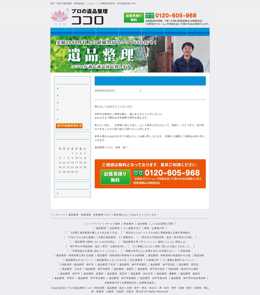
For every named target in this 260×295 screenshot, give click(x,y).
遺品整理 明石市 (117, 273)
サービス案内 (112, 223)
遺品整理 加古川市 (142, 273)
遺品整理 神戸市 (70, 273)
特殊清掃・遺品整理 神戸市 (78, 264)
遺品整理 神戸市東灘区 (122, 278)
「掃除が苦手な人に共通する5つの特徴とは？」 (150, 251)
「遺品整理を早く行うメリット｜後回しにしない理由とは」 (154, 241)
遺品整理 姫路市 (190, 273)
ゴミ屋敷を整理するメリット (178, 260)
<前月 (65, 176)
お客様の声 (152, 260)
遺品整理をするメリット (79, 260)
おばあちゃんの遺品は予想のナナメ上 (72, 96)
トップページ (62, 31)
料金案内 (129, 223)
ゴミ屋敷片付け (152, 31)
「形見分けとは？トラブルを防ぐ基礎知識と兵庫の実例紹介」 (158, 232)
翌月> (79, 176)
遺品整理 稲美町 (93, 273)
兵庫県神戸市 (111, 282)
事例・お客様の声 (154, 228)
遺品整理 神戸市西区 (97, 269)
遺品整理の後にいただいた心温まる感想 (72, 103)
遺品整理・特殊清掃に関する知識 (75, 255)
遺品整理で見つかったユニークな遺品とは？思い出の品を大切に (72, 112)
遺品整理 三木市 (107, 264)
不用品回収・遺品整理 (127, 90)
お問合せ (198, 31)
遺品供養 (199, 255)
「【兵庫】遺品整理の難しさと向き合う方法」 (93, 232)
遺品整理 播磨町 (167, 273)
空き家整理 (136, 260)
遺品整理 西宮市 (189, 264)
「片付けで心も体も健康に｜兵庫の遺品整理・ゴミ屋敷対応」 (101, 237)
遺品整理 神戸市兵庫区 (91, 278)
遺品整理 (85, 31)
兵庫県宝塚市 (146, 282)
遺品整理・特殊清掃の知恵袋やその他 (169, 255)
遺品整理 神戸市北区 (162, 264)
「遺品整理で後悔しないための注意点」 (94, 241)
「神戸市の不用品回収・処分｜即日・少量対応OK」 (97, 246)
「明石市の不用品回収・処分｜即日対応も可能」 (166, 237)
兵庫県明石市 (129, 282)
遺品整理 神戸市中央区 (151, 269)
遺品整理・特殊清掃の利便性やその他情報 (120, 255)
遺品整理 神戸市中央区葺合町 (188, 278)
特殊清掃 (130, 31)
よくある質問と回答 (162, 223)
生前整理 (107, 31)
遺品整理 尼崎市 (124, 269)
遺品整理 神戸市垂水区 (153, 278)
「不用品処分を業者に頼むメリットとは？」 (95, 251)
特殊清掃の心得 (68, 119)
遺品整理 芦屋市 (64, 278)
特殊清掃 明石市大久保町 (183, 269)
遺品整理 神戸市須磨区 (133, 264)
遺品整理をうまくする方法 (112, 260)
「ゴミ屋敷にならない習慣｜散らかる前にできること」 (161, 246)
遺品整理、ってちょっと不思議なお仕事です (72, 89)
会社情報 (175, 31)
